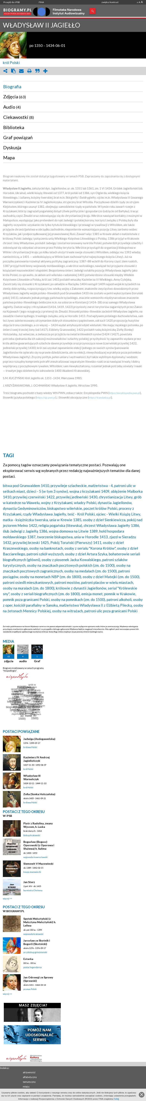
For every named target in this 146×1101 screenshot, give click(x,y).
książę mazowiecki (32, 872)
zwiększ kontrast (110, 2)
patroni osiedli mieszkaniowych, (28, 582)
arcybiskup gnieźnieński (35, 952)
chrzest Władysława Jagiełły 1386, (112, 525)
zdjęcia (8, 661)
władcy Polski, (85, 502)
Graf (37, 661)
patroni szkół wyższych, (45, 554)
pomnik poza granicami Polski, (26, 599)
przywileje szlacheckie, (69, 485)
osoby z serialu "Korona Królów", (90, 548)
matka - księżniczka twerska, (26, 520)
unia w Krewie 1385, (65, 520)
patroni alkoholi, (119, 599)
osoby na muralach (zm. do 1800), (29, 588)
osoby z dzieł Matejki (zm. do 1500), (111, 577)
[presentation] (73, 87)
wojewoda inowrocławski (35, 857)
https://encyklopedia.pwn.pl (124, 393)
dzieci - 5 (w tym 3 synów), (48, 491)
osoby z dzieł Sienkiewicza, (104, 520)
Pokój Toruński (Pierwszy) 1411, (76, 542)
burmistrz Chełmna (32, 890)
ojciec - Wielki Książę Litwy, (118, 514)
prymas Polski (30, 989)
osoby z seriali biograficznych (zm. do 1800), (46, 594)
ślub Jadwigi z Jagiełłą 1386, (25, 531)
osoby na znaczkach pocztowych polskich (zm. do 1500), (71, 565)
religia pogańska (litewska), (61, 525)
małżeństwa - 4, (100, 485)
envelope (21, 71)
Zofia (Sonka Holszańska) (39, 794)
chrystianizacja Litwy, (116, 497)
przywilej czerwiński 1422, (34, 497)
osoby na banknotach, (46, 548)
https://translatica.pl (100, 397)
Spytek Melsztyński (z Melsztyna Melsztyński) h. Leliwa (39, 922)
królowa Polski (30, 747)
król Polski (11, 62)
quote (37, 71)
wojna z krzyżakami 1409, (89, 491)
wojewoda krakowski (33, 934)
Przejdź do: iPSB (11, 2)
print (29, 71)
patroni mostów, (67, 582)
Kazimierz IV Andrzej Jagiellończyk (36, 759)
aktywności (29, 1072)
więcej (6, 898)
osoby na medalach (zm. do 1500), (90, 571)
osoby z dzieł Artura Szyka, (86, 554)
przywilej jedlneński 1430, (77, 497)
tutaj (116, 1098)
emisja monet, (92, 594)
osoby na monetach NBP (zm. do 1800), (51, 577)
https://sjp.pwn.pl (46, 397)
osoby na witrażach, (68, 611)
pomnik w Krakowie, (120, 594)
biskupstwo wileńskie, (65, 508)
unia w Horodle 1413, (91, 537)
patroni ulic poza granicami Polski (110, 611)
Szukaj (93, 11)
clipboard (13, 71)
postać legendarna (32, 967)
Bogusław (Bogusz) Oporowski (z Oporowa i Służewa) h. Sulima (38, 845)
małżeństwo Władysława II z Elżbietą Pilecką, (96, 605)
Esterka (28, 959)
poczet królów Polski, (101, 508)
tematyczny (29, 1081)
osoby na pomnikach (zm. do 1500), (78, 599)
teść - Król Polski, (81, 514)
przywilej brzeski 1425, (31, 542)
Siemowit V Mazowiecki (38, 863)
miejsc (26, 1086)
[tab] (73, 87)
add (45, 71)
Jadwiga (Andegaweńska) (39, 738)
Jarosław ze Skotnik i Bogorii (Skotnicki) (36, 942)
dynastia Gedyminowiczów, (25, 508)
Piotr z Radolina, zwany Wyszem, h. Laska (38, 825)
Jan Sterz (29, 882)
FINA (41, 2)
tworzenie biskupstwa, (55, 537)
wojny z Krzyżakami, (57, 502)
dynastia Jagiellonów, (115, 502)
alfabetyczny (30, 1077)
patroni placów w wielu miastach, (107, 582)
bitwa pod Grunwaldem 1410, (26, 485)
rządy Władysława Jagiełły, (45, 514)
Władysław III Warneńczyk (31, 777)
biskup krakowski (31, 835)
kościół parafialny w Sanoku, (36, 605)
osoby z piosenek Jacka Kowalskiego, (72, 559)
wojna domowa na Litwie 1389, (73, 531)
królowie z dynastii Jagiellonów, (81, 588)
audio (23, 661)
